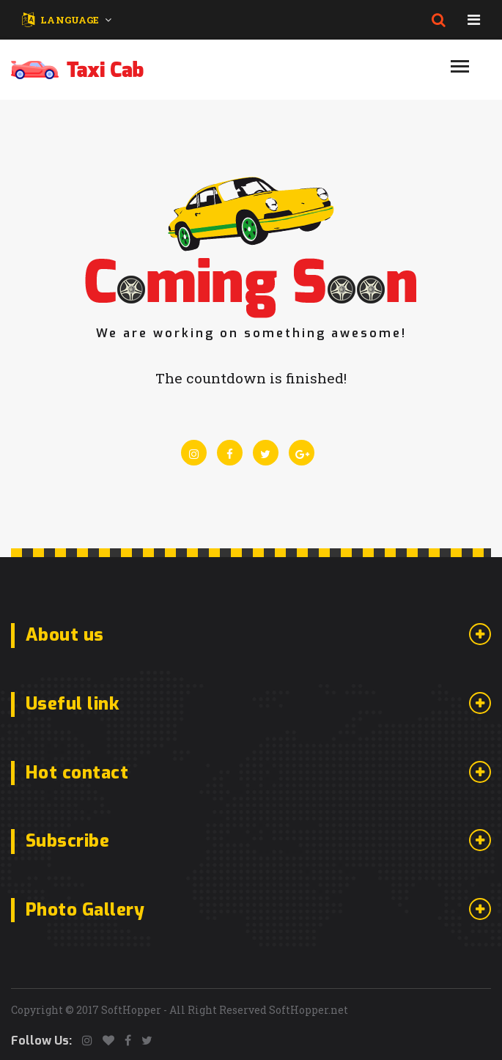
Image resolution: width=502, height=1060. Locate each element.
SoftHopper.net (308, 1010)
